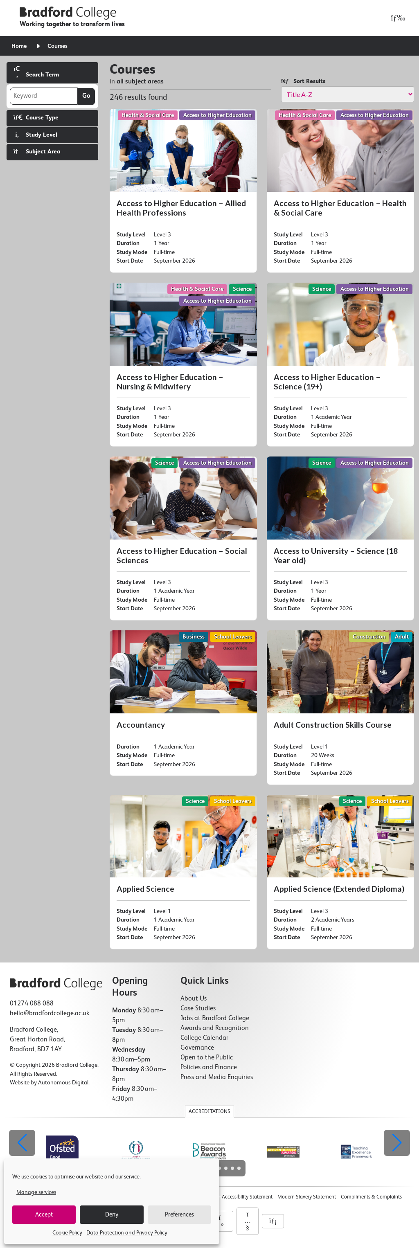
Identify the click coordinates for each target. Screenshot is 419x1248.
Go (86, 96)
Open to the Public (206, 1058)
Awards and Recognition (214, 1028)
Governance (197, 1048)
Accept (44, 1215)
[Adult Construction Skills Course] (340, 707)
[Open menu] (396, 18)
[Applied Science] (183, 872)
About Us (193, 999)
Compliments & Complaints (371, 1197)
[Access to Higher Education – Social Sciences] (183, 538)
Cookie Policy (67, 1233)
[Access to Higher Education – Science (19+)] (340, 365)
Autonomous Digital (63, 1083)
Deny (111, 1215)
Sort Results (303, 81)
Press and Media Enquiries (216, 1077)
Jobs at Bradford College (214, 1018)
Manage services (36, 1192)
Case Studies (198, 1008)
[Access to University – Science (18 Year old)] (340, 538)
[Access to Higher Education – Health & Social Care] (340, 191)
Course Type (36, 118)
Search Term (36, 72)
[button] (397, 1143)
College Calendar (204, 1038)
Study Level (35, 135)
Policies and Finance (208, 1067)
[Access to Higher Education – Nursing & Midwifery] (183, 365)
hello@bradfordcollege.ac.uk (49, 1013)
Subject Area (37, 151)
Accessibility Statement (247, 1197)
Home (19, 46)
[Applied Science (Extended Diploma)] (340, 872)
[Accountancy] (183, 703)
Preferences (179, 1215)
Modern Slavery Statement (306, 1197)
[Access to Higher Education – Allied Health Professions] (183, 191)
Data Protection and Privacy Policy (126, 1233)
